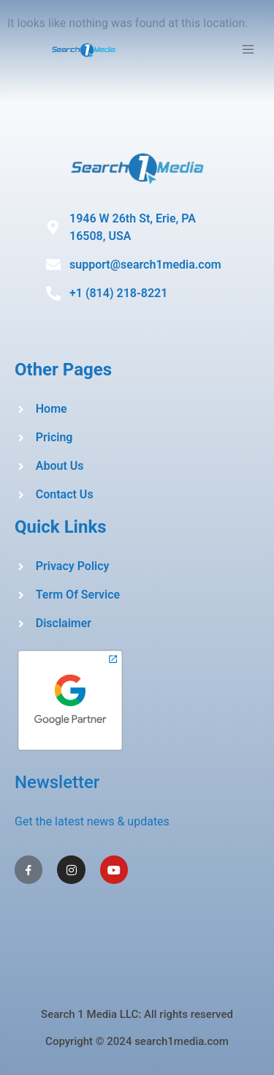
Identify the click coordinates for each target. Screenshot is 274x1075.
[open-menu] (250, 51)
